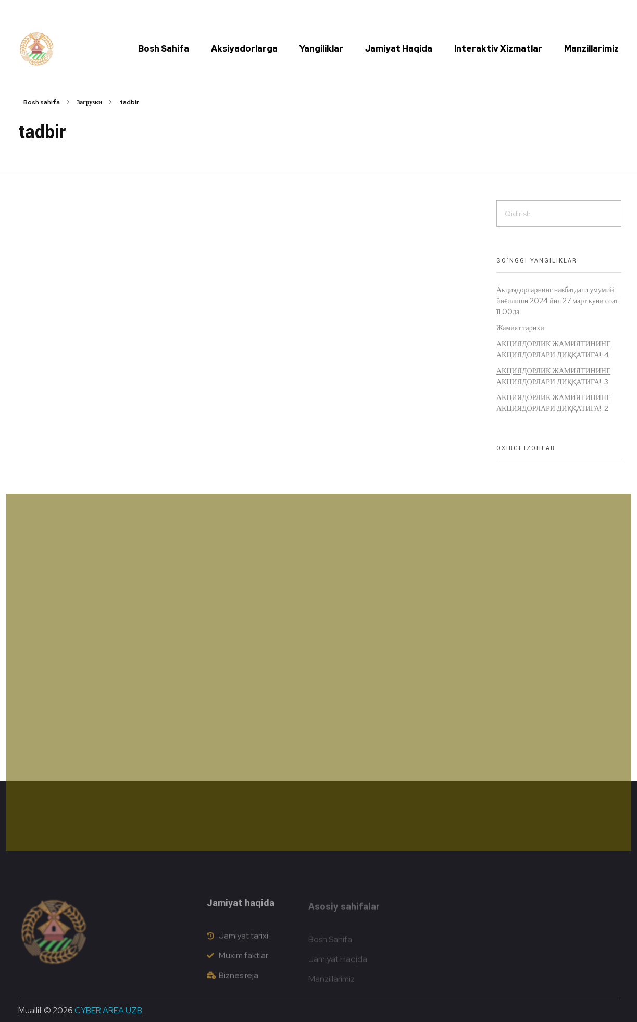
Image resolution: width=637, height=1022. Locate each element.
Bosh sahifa (41, 102)
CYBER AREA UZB (108, 1010)
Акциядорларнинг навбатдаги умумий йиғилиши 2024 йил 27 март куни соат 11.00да (557, 300)
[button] (580, 13)
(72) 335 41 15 (230, 13)
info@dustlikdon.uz (292, 13)
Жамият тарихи (520, 327)
